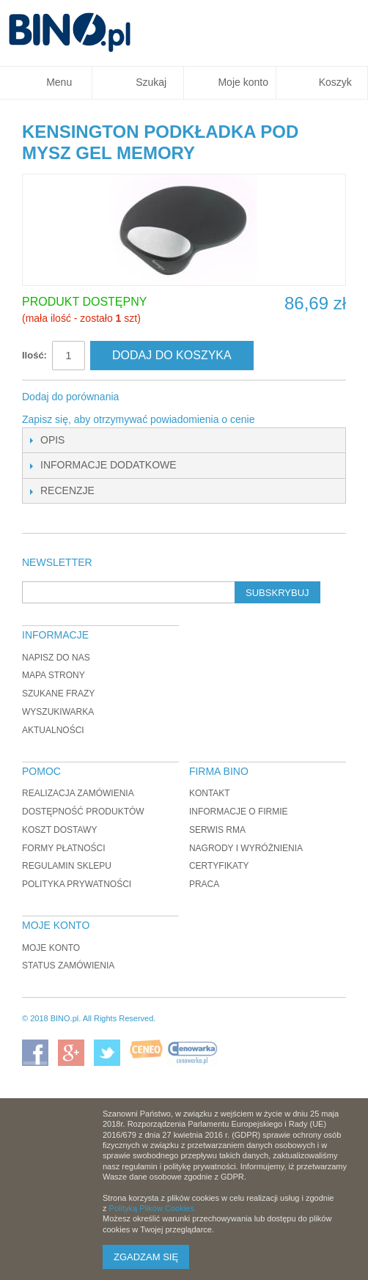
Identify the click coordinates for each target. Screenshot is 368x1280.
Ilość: (34, 355)
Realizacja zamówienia (78, 793)
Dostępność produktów (83, 811)
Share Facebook (149, 397)
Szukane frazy (58, 693)
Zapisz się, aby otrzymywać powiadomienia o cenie (138, 419)
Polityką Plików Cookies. (152, 1208)
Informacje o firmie (238, 811)
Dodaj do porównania (70, 396)
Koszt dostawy (59, 830)
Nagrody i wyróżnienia (246, 848)
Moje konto (51, 948)
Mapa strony (53, 675)
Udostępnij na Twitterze (178, 397)
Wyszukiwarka (58, 712)
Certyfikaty (219, 866)
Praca (204, 884)
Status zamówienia (68, 965)
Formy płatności (64, 848)
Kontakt (209, 793)
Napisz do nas (56, 657)
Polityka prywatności (76, 884)
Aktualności (53, 730)
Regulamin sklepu (66, 866)
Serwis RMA (217, 830)
